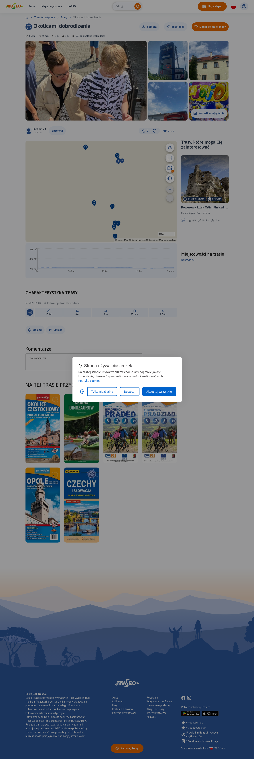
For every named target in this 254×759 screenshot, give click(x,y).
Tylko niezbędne (102, 391)
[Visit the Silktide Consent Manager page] (82, 391)
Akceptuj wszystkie (159, 391)
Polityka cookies (89, 380)
